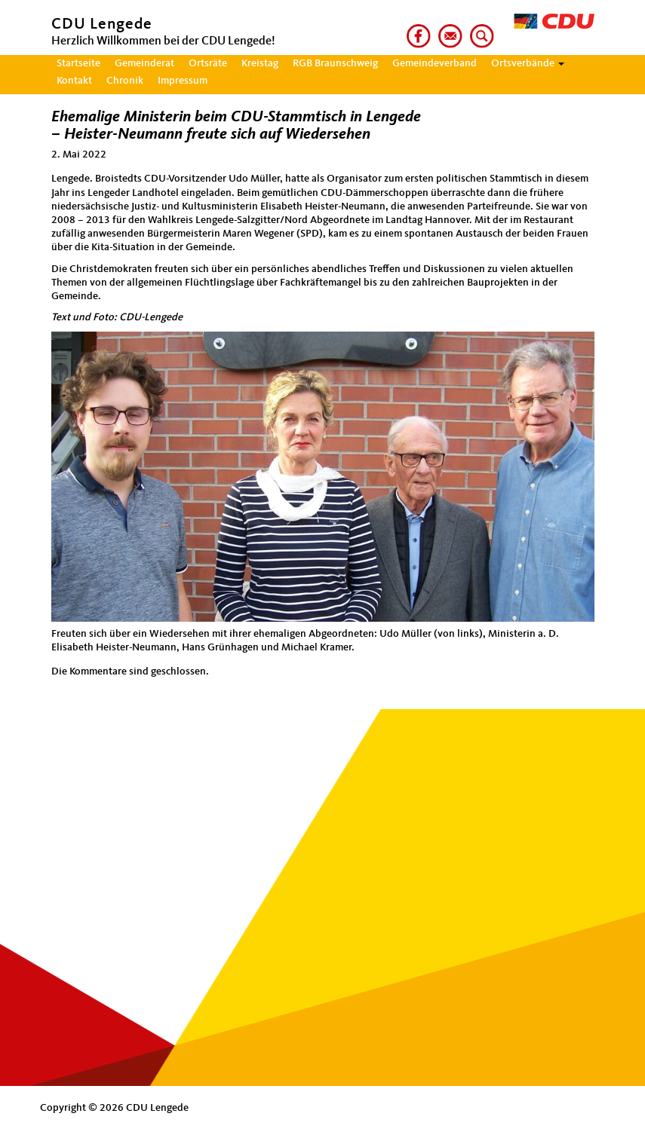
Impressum (182, 80)
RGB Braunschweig (335, 63)
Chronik (124, 80)
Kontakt (74, 80)
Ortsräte (208, 63)
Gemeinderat (144, 63)
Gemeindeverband (434, 63)
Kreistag (259, 63)
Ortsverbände (527, 63)
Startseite (78, 63)
